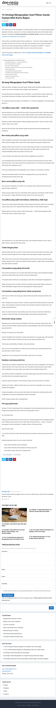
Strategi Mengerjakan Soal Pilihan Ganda (14, 60)
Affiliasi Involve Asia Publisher (11, 621)
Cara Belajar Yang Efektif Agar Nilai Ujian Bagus (16, 652)
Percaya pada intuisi (10, 78)
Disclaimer (28, 705)
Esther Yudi (5, 21)
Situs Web (4, 583)
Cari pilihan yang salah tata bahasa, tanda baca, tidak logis (18, 67)
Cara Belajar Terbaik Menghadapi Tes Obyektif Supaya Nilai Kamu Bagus (23, 655)
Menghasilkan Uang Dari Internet (12, 618)
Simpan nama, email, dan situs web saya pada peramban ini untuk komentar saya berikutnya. (27, 590)
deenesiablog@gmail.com (9, 669)
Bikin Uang (38, 702)
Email (4, 576)
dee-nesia (21, 702)
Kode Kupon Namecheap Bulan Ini (12, 633)
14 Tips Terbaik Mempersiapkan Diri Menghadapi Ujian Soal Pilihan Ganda (23, 649)
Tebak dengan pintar (10, 69)
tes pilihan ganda (7, 454)
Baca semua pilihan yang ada (12, 65)
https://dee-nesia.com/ (15, 491)
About (19, 705)
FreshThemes (32, 702)
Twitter (5, 691)
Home (3, 9)
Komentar (5, 551)
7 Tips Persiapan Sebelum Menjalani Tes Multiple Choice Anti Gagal (22, 646)
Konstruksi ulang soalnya (11, 74)
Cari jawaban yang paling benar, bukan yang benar (16, 72)
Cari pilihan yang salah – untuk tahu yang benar (16, 62)
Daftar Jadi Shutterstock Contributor (13, 627)
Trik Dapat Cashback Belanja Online (13, 636)
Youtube (5, 685)
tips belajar (9, 9)
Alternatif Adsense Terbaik (10, 630)
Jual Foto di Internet (9, 624)
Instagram (6, 688)
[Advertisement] (28, 228)
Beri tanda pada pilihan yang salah (13, 63)
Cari (51, 608)
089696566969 (6, 671)
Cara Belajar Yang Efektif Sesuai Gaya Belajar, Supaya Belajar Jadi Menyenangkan (13, 531)
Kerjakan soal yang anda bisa (12, 76)
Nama (4, 569)
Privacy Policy (35, 705)
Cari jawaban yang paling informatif (13, 71)
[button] (48, 3)
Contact (23, 705)
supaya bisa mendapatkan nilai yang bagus (14, 36)
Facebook (6, 694)
